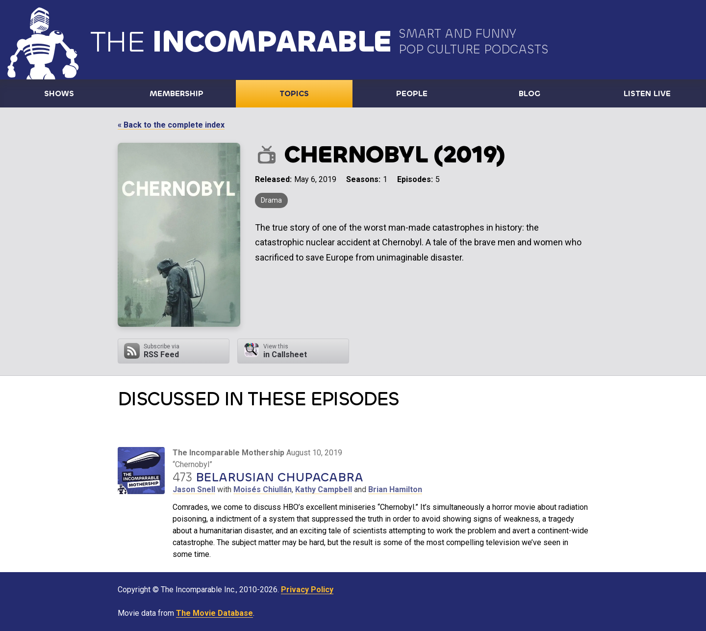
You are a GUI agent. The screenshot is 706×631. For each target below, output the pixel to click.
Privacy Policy (307, 589)
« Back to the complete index (171, 125)
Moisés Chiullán (262, 489)
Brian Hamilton (395, 489)
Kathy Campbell (323, 489)
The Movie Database (214, 613)
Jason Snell (194, 489)
